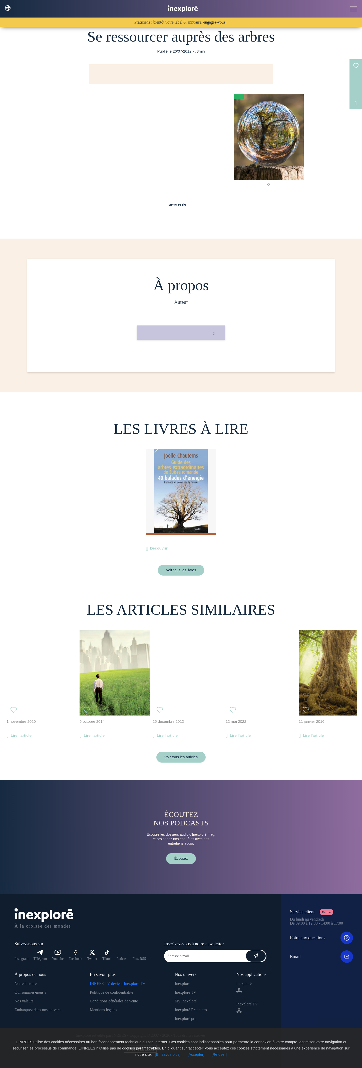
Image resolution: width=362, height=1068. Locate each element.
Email (321, 956)
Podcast (122, 959)
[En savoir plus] (168, 1054)
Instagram (22, 959)
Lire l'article (21, 735)
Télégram (40, 955)
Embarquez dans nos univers (38, 1010)
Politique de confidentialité (111, 992)
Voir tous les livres (181, 570)
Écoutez (181, 858)
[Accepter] (196, 1054)
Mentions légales (103, 1010)
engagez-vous (214, 22)
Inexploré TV (185, 992)
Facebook (75, 955)
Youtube (58, 955)
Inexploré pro (186, 1018)
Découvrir (159, 548)
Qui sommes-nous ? (30, 992)
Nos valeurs (24, 1001)
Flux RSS (139, 959)
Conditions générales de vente (114, 1001)
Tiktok (107, 955)
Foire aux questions (321, 938)
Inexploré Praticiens (191, 1010)
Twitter (92, 955)
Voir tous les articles (181, 757)
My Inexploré (186, 1001)
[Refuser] (219, 1054)
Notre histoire (26, 983)
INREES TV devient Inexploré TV (117, 983)
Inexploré (182, 983)
